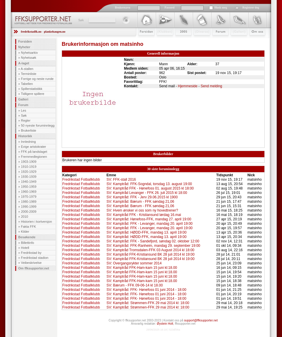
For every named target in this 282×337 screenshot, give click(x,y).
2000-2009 (28, 211)
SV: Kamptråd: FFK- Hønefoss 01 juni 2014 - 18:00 (146, 290)
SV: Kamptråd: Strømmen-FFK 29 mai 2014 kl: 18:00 (147, 303)
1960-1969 (28, 191)
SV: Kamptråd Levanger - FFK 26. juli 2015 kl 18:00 (146, 193)
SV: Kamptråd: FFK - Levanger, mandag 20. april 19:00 (149, 224)
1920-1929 (28, 171)
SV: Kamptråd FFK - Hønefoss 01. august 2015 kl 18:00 (150, 188)
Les (23, 110)
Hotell (25, 247)
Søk (81, 20)
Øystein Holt (165, 323)
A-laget (23, 63)
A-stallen (27, 69)
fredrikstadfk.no (31, 31)
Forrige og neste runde (37, 79)
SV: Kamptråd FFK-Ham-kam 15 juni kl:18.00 (141, 268)
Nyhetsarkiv (29, 52)
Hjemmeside (188, 86)
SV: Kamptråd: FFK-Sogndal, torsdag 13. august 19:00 (149, 184)
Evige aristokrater (33, 146)
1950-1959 (28, 186)
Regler (25, 120)
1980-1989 (28, 201)
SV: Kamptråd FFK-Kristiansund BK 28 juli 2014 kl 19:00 (150, 254)
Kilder (25, 231)
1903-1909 (28, 161)
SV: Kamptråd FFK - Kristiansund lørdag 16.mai (143, 215)
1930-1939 (28, 176)
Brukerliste (28, 130)
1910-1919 (28, 166)
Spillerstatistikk (31, 88)
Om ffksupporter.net (33, 268)
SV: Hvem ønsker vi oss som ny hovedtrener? (142, 210)
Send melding (211, 86)
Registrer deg (250, 7)
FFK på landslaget (34, 151)
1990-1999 (28, 206)
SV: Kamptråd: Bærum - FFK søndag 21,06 (140, 201)
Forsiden (144, 40)
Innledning (28, 141)
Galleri (235, 40)
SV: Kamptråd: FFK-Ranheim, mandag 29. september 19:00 (153, 246)
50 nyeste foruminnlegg (37, 125)
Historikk (25, 136)
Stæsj (197, 40)
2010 (24, 216)
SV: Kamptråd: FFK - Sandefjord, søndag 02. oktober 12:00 (152, 241)
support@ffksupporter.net (201, 320)
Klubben (162, 40)
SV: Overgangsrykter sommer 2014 (134, 263)
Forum (216, 40)
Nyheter (24, 47)
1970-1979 (28, 196)
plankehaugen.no (54, 31)
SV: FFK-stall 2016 (121, 179)
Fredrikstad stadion (34, 257)
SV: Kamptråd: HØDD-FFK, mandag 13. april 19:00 (146, 232)
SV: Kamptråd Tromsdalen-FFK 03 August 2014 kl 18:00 (150, 250)
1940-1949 (28, 181)
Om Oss (254, 40)
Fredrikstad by (31, 252)
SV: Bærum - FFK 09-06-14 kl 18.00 (134, 285)
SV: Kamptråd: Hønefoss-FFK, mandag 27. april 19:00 (148, 219)
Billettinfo (27, 242)
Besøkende (27, 237)
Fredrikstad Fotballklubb (81, 179)
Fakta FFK (28, 226)
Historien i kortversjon (36, 221)
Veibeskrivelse (31, 262)
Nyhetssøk (28, 57)
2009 (178, 40)
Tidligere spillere (32, 93)
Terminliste (28, 74)
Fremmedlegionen (34, 156)
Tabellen (27, 83)
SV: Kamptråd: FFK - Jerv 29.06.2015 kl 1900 (141, 197)
